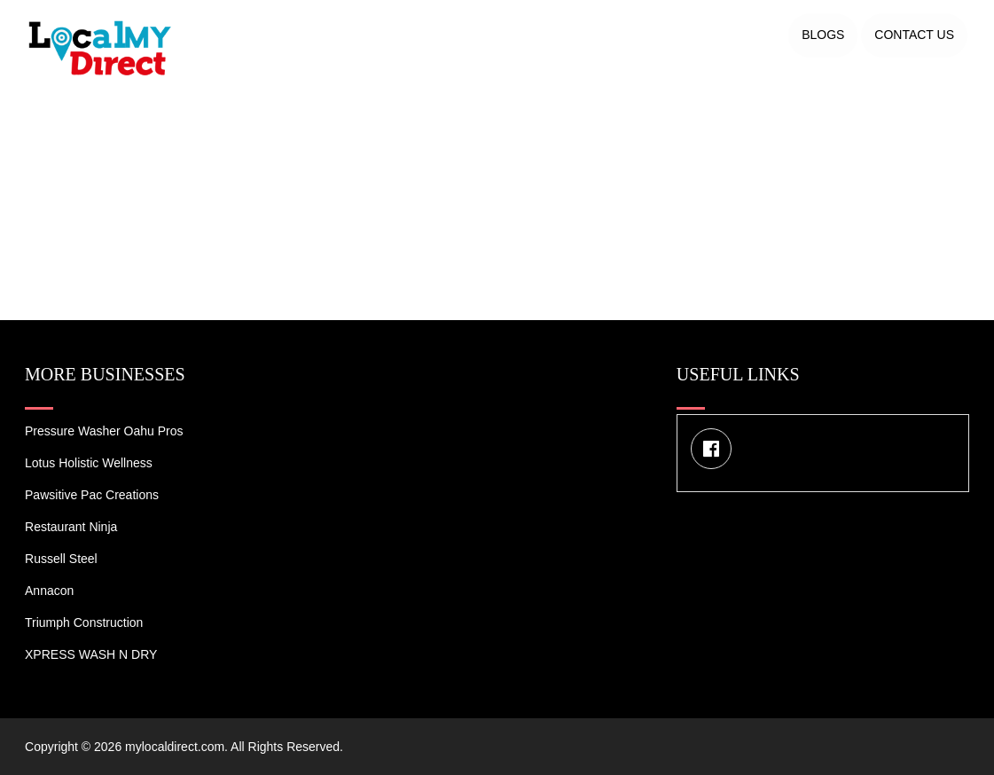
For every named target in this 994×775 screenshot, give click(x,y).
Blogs (823, 34)
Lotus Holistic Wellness (89, 463)
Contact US (914, 34)
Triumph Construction (84, 622)
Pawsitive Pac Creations (92, 495)
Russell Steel (61, 559)
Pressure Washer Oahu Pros (104, 431)
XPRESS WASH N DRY (91, 654)
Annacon (49, 590)
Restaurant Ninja (71, 527)
